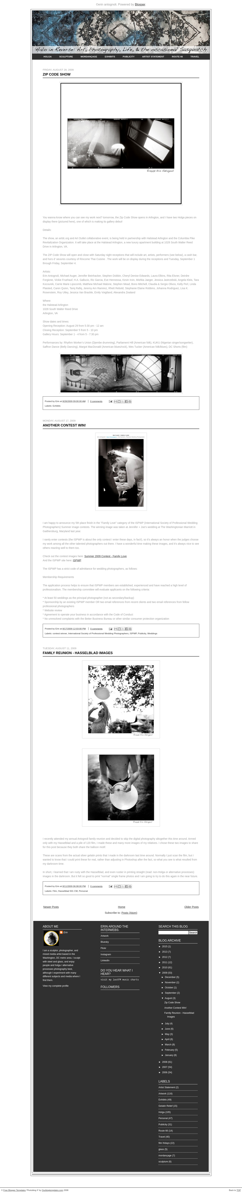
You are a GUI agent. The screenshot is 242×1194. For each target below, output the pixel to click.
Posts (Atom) (129, 912)
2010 (165, 967)
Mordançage (89, 56)
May (167, 1034)
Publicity (128, 56)
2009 (165, 972)
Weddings (152, 633)
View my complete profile (56, 986)
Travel (194, 56)
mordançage (164, 1155)
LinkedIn (105, 960)
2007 (165, 1067)
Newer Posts (51, 906)
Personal (83, 891)
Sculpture (66, 56)
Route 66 (177, 56)
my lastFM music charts (124, 979)
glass (161, 1149)
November (170, 982)
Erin (66, 932)
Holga (47, 56)
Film (55, 891)
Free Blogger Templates (14, 1190)
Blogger (140, 4)
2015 (165, 946)
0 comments (96, 401)
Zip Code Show (57, 74)
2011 (165, 962)
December (170, 977)
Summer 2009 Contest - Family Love (105, 556)
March (168, 1044)
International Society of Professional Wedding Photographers (98, 633)
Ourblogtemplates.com (52, 1190)
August (169, 998)
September (171, 993)
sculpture (163, 1161)
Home (121, 906)
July (167, 1023)
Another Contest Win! (64, 425)
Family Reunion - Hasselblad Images (78, 653)
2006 (165, 1072)
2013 (165, 951)
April (167, 1039)
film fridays (164, 1143)
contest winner (60, 633)
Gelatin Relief (165, 1106)
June (168, 1029)
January (169, 1055)
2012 (165, 957)
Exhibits (110, 56)
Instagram (106, 954)
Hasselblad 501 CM (68, 891)
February (170, 1050)
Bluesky (105, 942)
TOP (239, 1190)
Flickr (103, 948)
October (169, 987)
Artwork (105, 936)
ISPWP (77, 560)
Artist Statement (153, 56)
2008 (165, 1062)
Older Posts (192, 906)
